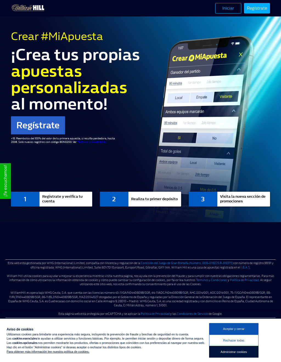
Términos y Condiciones (91, 142)
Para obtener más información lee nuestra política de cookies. (48, 351)
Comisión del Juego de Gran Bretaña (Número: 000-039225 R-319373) (187, 263)
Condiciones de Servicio (192, 314)
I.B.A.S (245, 267)
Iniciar (228, 8)
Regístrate (257, 8)
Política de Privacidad (244, 280)
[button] (5, 181)
